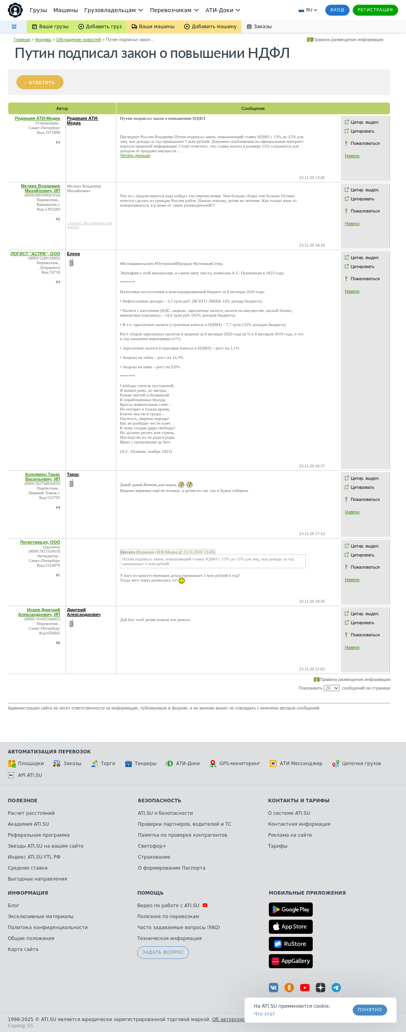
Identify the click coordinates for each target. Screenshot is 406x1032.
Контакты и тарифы (299, 800)
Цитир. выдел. (365, 122)
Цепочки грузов (356, 763)
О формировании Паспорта (171, 868)
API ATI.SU (25, 775)
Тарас (73, 474)
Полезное (22, 800)
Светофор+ (152, 846)
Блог (14, 905)
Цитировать (362, 131)
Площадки (26, 763)
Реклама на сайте (290, 835)
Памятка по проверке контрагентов (182, 835)
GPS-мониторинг (234, 763)
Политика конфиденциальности (48, 927)
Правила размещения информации (348, 39)
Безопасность (159, 800)
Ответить (42, 82)
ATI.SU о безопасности (165, 813)
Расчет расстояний (31, 813)
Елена (73, 253)
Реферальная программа (39, 835)
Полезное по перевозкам (168, 916)
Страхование (154, 857)
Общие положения (31, 938)
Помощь (150, 893)
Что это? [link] (264, 1014)
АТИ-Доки (183, 763)
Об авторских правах (238, 1019)
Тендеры (140, 763)
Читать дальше (135, 155)
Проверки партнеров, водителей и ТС (184, 824)
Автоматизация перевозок (49, 752)
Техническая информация (169, 938)
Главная (22, 39)
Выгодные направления (37, 879)
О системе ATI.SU (289, 813)
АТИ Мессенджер (296, 763)
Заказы (67, 763)
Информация (28, 893)
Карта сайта (23, 949)
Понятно (370, 1009)
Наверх (352, 155)
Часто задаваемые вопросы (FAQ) (178, 927)
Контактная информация (299, 824)
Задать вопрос (163, 952)
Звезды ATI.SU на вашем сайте (45, 846)
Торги (103, 763)
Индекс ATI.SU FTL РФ (34, 857)
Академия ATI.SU (28, 824)
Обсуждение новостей (78, 39)
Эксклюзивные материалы (41, 916)
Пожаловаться (365, 143)
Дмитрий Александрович (84, 612)
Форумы (43, 39)
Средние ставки (28, 868)
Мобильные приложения (307, 893)
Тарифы (278, 846)
